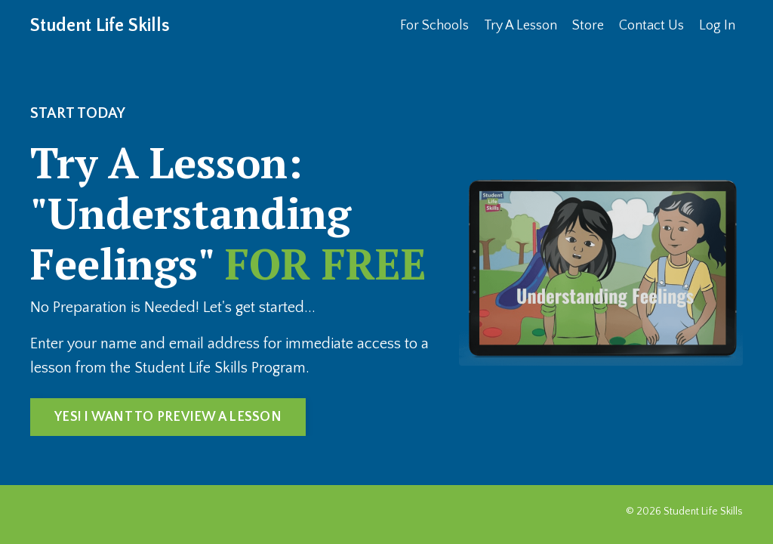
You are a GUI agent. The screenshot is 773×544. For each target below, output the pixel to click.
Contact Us (651, 25)
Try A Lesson (520, 25)
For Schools (434, 25)
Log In (717, 25)
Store (588, 25)
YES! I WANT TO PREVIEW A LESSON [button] (168, 417)
